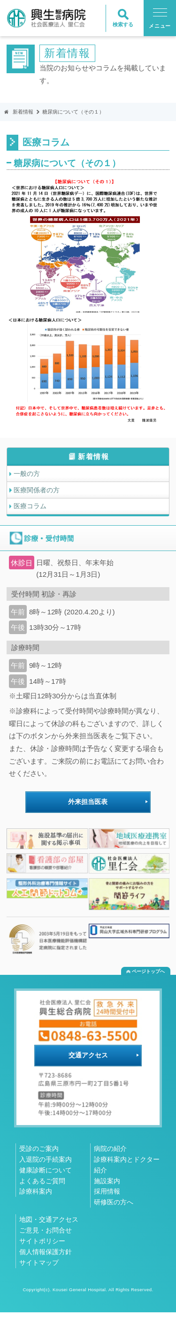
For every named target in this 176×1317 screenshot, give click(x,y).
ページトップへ (148, 976)
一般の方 (28, 475)
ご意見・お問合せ (45, 1235)
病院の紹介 (110, 1153)
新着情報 (24, 112)
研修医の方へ (113, 1206)
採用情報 (107, 1196)
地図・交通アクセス (48, 1224)
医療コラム (31, 510)
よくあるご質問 (42, 1185)
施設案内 (107, 1185)
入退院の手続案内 (45, 1164)
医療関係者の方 (38, 493)
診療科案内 (35, 1196)
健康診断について (45, 1175)
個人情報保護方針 (45, 1256)
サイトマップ (39, 1267)
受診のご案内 (39, 1153)
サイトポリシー (42, 1245)
